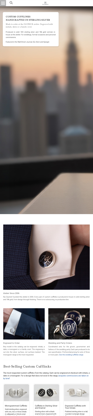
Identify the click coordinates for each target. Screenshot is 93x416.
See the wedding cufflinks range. (71, 355)
